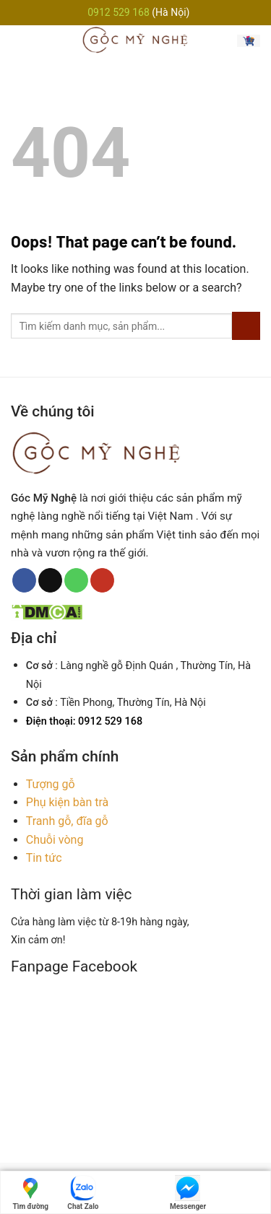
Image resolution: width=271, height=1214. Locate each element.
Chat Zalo (82, 1192)
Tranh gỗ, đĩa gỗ (67, 821)
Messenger (188, 1192)
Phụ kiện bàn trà (67, 802)
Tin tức (44, 858)
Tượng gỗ (50, 784)
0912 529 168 (119, 12)
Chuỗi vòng (55, 840)
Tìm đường (31, 1192)
